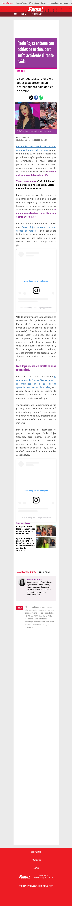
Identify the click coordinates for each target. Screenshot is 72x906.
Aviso (36, 868)
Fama (23, 14)
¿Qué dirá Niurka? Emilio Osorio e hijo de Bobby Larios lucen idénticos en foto (35, 185)
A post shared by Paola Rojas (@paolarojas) (36, 308)
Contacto (36, 860)
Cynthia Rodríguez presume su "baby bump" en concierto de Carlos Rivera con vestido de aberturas (25, 544)
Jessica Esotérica (56, 3)
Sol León (44, 3)
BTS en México (34, 3)
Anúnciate (36, 852)
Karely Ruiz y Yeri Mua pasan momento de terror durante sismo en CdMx (25, 530)
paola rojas (44, 571)
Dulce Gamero (22, 137)
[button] (31, 97)
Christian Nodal (21, 3)
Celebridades (37, 14)
